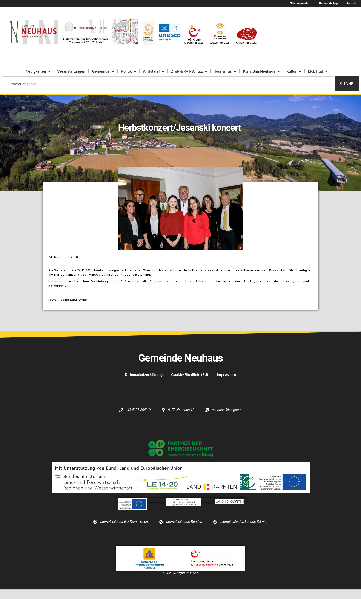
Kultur (293, 71)
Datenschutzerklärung (144, 374)
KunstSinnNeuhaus (261, 71)
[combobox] (167, 84)
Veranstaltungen (71, 71)
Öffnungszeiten (300, 3)
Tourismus (225, 71)
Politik (128, 71)
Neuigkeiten (38, 71)
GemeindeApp (328, 3)
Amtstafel (153, 71)
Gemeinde (103, 71)
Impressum (226, 374)
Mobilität (317, 71)
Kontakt (351, 3)
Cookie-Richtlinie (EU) (189, 374)
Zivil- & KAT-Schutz (189, 71)
